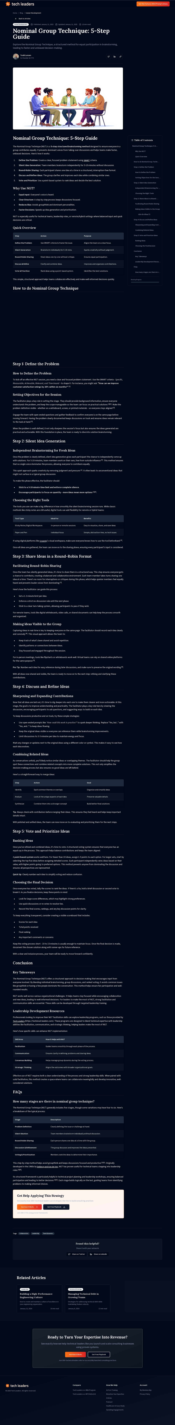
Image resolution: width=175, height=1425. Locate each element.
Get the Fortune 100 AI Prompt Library (153, 4)
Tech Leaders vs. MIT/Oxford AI (84, 1394)
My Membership (146, 1390)
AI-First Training (112, 1390)
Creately (44, 540)
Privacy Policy (145, 1394)
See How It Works (29, 1207)
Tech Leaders (19, 1021)
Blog (21, 13)
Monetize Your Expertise (115, 1394)
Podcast (109, 1402)
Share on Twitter (76, 1254)
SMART (87, 160)
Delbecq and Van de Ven (48, 1166)
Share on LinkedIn (98, 1254)
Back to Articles (22, 18)
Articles (109, 1398)
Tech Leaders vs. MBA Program (84, 1390)
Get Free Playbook (56, 1207)
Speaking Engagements (115, 1410)
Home (15, 13)
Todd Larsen (25, 55)
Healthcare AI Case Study (115, 1406)
